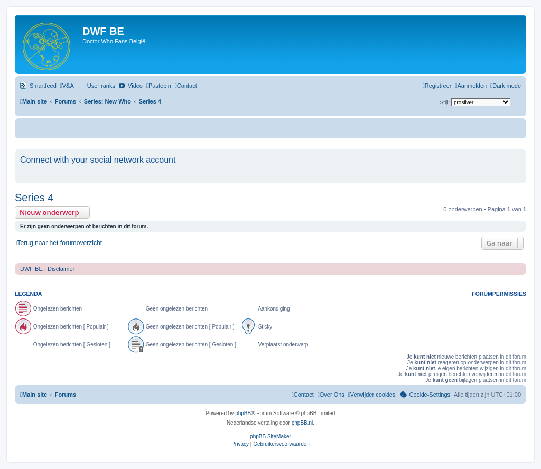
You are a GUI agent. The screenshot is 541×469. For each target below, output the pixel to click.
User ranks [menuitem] (101, 85)
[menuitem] (67, 85)
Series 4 (34, 197)
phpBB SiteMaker (270, 436)
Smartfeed (43, 85)
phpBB (243, 413)
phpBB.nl (302, 423)
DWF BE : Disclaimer (47, 269)
